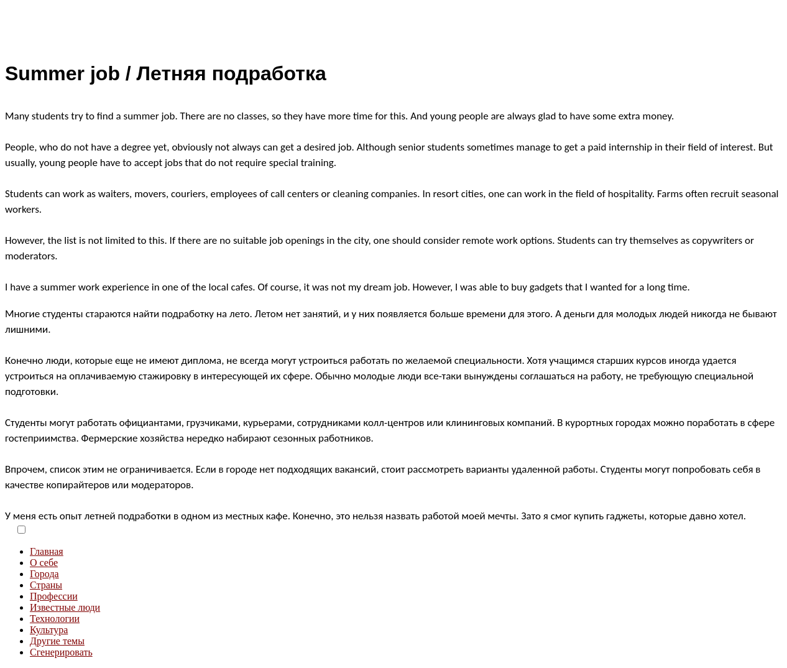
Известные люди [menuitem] (65, 607)
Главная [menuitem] (46, 551)
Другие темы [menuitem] (57, 641)
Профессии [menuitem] (54, 596)
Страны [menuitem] (46, 585)
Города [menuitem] (44, 573)
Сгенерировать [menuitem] (61, 652)
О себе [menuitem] (44, 562)
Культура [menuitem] (49, 629)
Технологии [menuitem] (55, 618)
